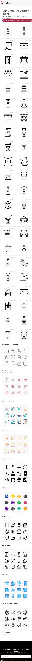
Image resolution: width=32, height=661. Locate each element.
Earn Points (5, 429)
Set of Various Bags (8, 371)
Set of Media (6, 545)
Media (5, 547)
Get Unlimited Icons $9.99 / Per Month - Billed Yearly (17, 20)
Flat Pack (5, 574)
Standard (13, 18)
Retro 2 (4, 487)
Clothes (4, 400)
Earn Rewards (6, 458)
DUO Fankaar (7, 372)
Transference (6, 632)
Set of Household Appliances (10, 603)
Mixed (3, 18)
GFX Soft (6, 605)
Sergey (5, 488)
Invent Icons (6, 518)
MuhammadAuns (21, 16)
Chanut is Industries (8, 401)
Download (12, 25)
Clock (3, 516)
